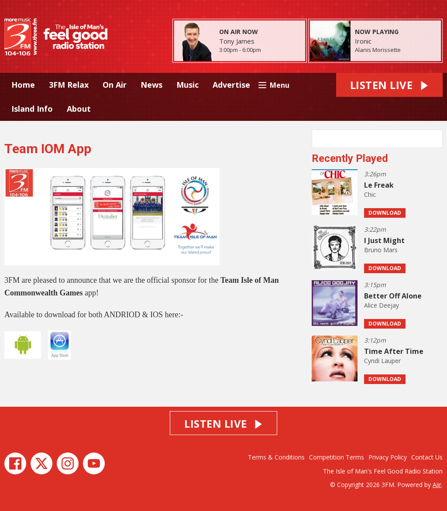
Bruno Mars (381, 250)
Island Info (32, 108)
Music (187, 84)
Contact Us (427, 457)
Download (384, 212)
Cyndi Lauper (382, 361)
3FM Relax (69, 84)
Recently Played (350, 158)
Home (23, 84)
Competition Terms (336, 457)
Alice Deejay (381, 305)
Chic (370, 194)
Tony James (236, 41)
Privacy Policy (387, 457)
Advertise (231, 84)
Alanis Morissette (378, 50)
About (79, 108)
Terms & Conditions (276, 457)
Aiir (437, 484)
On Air (115, 84)
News (151, 84)
